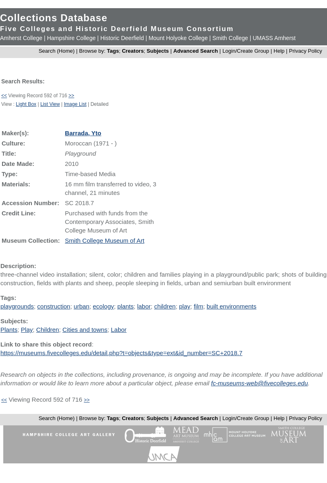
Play (27, 329)
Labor (118, 329)
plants (125, 306)
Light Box (26, 104)
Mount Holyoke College (178, 38)
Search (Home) (56, 51)
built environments (232, 306)
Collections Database (54, 17)
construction (53, 306)
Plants (9, 329)
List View (50, 104)
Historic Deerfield (122, 38)
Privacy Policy (305, 51)
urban (81, 306)
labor (143, 306)
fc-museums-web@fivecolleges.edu (259, 383)
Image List (75, 104)
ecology (103, 306)
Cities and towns (85, 329)
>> (71, 95)
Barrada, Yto (83, 133)
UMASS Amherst (274, 38)
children (165, 306)
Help (278, 51)
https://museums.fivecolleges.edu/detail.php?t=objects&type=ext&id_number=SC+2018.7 (121, 352)
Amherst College (21, 38)
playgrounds (17, 306)
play (184, 306)
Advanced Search (195, 51)
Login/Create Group (246, 51)
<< (4, 95)
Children (47, 329)
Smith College (230, 38)
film (198, 306)
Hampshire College (71, 38)
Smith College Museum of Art (104, 240)
